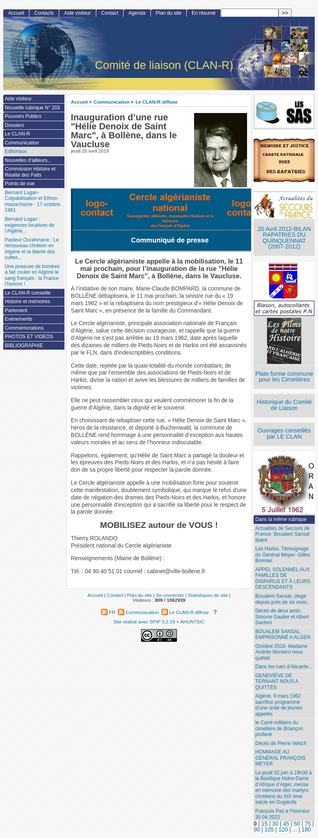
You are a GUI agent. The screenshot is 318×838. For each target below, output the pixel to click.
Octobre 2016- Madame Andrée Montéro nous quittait (281, 652)
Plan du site (168, 13)
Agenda (137, 13)
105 (269, 830)
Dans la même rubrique (281, 519)
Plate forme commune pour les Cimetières (284, 377)
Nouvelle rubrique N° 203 (32, 108)
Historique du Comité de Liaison (284, 405)
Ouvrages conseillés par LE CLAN (284, 433)
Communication (112, 101)
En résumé (203, 13)
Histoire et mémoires (27, 301)
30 (275, 824)
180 (306, 830)
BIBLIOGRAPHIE (24, 345)
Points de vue (20, 183)
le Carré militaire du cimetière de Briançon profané (279, 728)
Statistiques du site (208, 595)
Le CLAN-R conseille (28, 293)
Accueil (79, 101)
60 (297, 824)
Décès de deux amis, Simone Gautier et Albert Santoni (282, 616)
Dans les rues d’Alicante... (283, 667)
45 (286, 824)
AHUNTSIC (192, 621)
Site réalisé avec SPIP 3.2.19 (144, 621)
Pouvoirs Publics (23, 116)
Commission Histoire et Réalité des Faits (30, 172)
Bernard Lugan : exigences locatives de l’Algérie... (30, 225)
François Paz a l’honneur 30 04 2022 (282, 814)
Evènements (18, 319)
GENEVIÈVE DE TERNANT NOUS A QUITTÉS (276, 681)
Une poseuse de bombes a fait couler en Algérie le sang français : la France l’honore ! (32, 275)
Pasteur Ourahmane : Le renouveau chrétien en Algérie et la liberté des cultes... (32, 249)
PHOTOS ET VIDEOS (29, 336)
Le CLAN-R (17, 134)
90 (257, 830)
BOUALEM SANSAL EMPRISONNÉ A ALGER (282, 635)
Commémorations (24, 328)
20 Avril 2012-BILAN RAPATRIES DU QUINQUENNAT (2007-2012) (284, 238)
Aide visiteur (77, 13)
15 (264, 824)
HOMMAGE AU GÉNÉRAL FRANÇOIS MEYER (280, 758)
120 (283, 830)
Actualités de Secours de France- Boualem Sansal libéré (282, 534)
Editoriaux (16, 151)
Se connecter (170, 595)
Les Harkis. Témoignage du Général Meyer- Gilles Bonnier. (282, 554)
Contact (109, 13)
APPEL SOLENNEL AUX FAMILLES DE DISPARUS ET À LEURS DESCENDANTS (282, 578)
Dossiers (14, 125)
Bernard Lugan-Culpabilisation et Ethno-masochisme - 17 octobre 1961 (32, 201)
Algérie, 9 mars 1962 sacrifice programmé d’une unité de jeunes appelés (278, 705)
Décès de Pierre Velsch (281, 743)
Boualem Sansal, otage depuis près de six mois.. (282, 599)
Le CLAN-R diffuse (156, 101)
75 (308, 824)
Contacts (44, 13)
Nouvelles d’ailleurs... (28, 160)
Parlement (16, 310)
